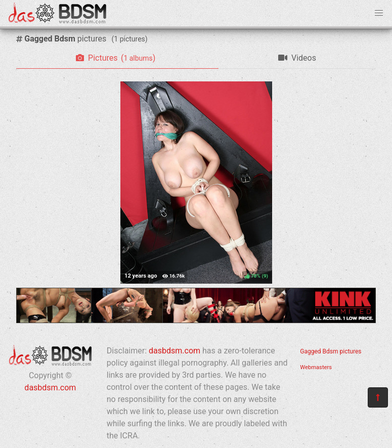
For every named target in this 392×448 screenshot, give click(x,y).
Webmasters (316, 367)
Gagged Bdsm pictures (330, 351)
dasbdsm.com (50, 387)
